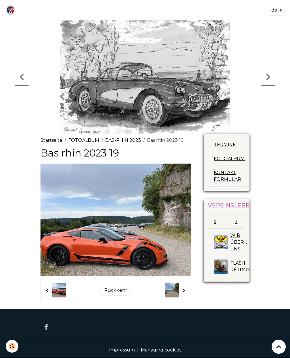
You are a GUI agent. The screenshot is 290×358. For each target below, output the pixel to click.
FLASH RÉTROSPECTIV (229, 267)
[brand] (12, 10)
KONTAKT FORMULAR (227, 176)
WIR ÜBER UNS (229, 242)
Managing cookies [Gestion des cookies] (161, 350)
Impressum (122, 350)
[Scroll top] (279, 347)
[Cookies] (12, 346)
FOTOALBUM (83, 140)
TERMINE (225, 144)
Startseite (51, 140)
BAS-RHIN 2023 (123, 140)
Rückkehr (115, 290)
